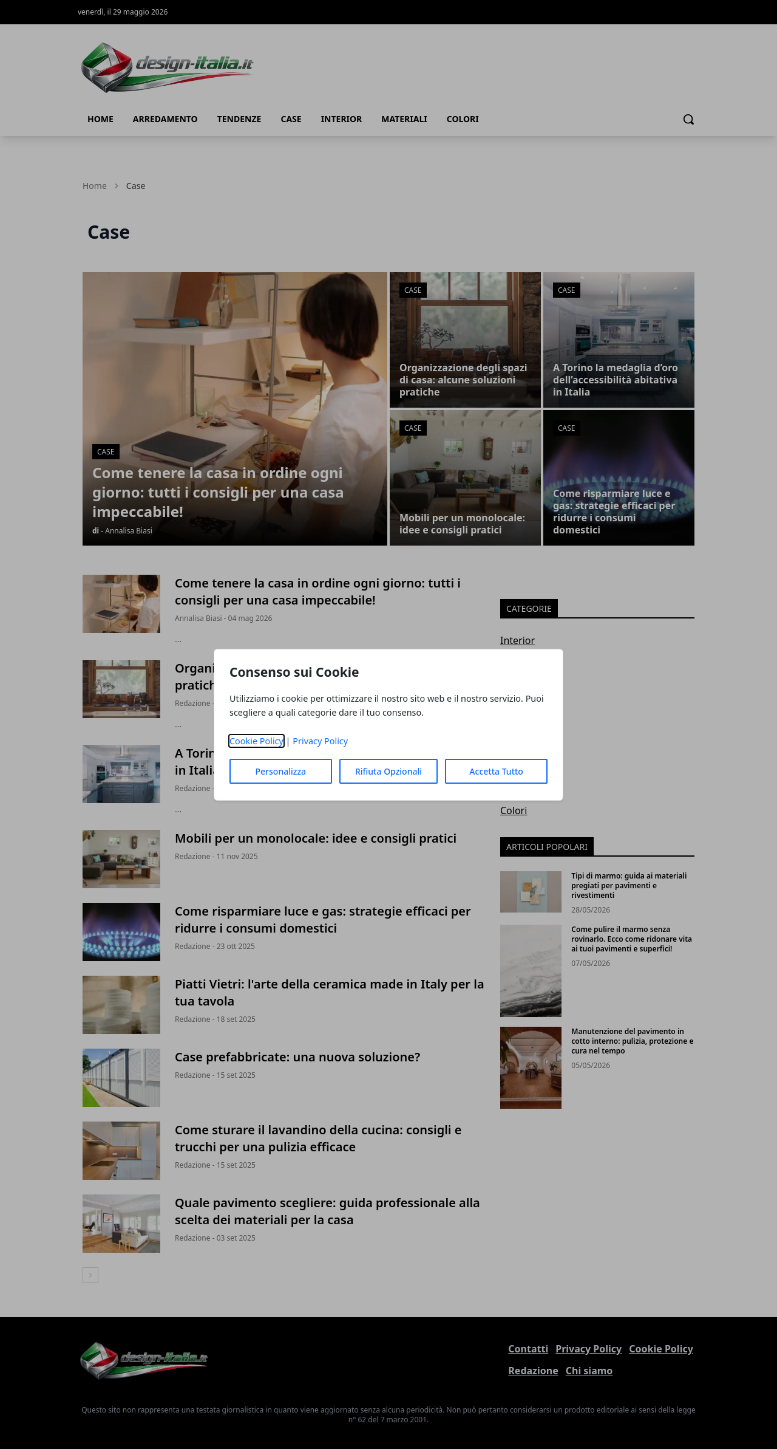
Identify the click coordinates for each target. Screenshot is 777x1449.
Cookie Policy (256, 741)
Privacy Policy (320, 741)
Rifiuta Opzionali (388, 771)
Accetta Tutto (496, 771)
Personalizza (281, 771)
